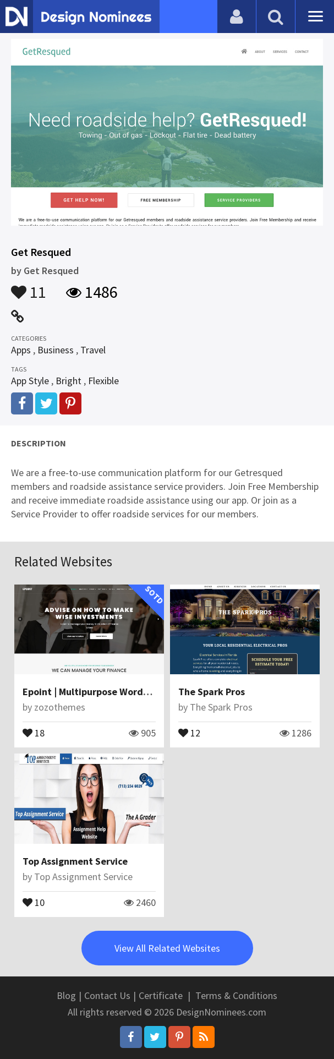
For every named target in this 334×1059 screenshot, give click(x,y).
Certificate (161, 995)
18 (34, 732)
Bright (68, 380)
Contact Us (107, 995)
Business (55, 349)
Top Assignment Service (75, 861)
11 (28, 286)
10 (34, 901)
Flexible (103, 380)
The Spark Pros (211, 691)
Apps (21, 349)
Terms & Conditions (236, 995)
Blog (66, 995)
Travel (93, 349)
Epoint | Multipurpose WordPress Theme (111, 691)
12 (189, 732)
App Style (30, 380)
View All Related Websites (167, 948)
